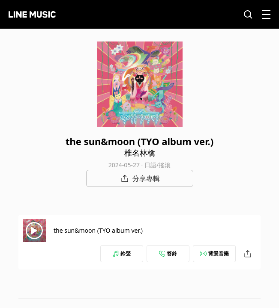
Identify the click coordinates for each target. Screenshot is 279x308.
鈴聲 (122, 253)
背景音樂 (214, 253)
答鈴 (168, 253)
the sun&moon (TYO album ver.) (98, 230)
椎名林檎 (139, 153)
